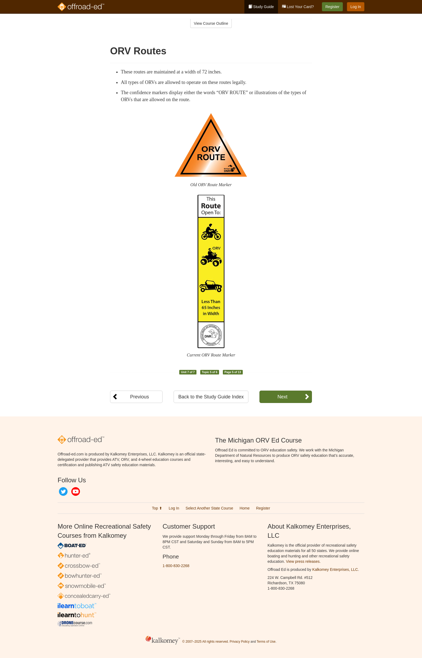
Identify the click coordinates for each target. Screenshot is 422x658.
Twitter (63, 491)
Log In (355, 7)
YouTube (75, 491)
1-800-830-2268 (176, 566)
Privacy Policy (239, 641)
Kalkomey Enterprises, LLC (335, 569)
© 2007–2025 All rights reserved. (205, 641)
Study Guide (261, 7)
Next (282, 396)
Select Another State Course (209, 508)
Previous (139, 396)
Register (332, 7)
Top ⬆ (157, 508)
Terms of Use (266, 641)
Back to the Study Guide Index (211, 396)
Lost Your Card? (298, 7)
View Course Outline (211, 23)
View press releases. (303, 561)
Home (244, 508)
